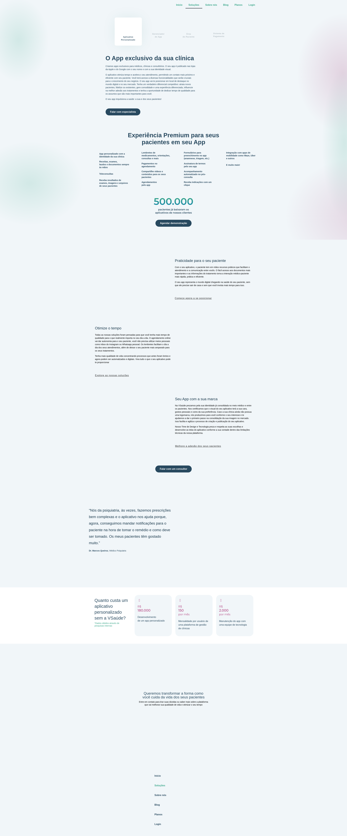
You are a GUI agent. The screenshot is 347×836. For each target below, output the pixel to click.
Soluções (194, 5)
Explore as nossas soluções (112, 375)
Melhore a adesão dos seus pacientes (198, 446)
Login (252, 5)
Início (179, 5)
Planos (238, 5)
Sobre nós (211, 5)
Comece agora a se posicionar (193, 298)
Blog (226, 5)
